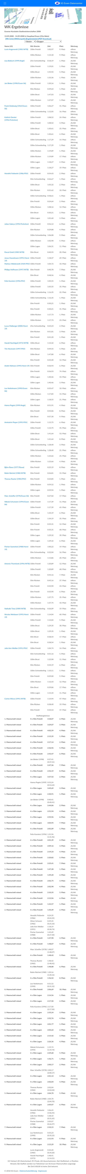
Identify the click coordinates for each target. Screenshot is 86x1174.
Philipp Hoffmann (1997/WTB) (16, 269)
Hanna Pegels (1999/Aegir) (15, 405)
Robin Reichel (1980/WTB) (15, 473)
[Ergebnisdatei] (32, 39)
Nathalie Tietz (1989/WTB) (15, 608)
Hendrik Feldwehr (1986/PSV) (16, 173)
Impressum (42, 1171)
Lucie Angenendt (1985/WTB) (16, 49)
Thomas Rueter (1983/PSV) (15, 479)
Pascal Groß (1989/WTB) (14, 252)
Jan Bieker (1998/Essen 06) (15, 83)
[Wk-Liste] (9, 39)
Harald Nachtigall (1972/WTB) (16, 343)
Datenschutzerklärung (28, 1171)
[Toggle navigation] (5, 3)
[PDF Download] (44, 39)
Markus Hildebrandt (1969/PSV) (17, 264)
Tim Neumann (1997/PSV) (14, 349)
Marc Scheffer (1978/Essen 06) (16, 496)
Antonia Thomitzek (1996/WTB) (17, 564)
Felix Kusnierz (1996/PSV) (14, 281)
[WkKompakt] (19, 39)
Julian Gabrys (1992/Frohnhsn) (16, 224)
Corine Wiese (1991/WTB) (15, 699)
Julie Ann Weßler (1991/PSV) (15, 648)
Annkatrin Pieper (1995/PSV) (15, 422)
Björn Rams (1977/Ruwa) (14, 467)
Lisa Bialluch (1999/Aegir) (14, 61)
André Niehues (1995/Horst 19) (16, 366)
